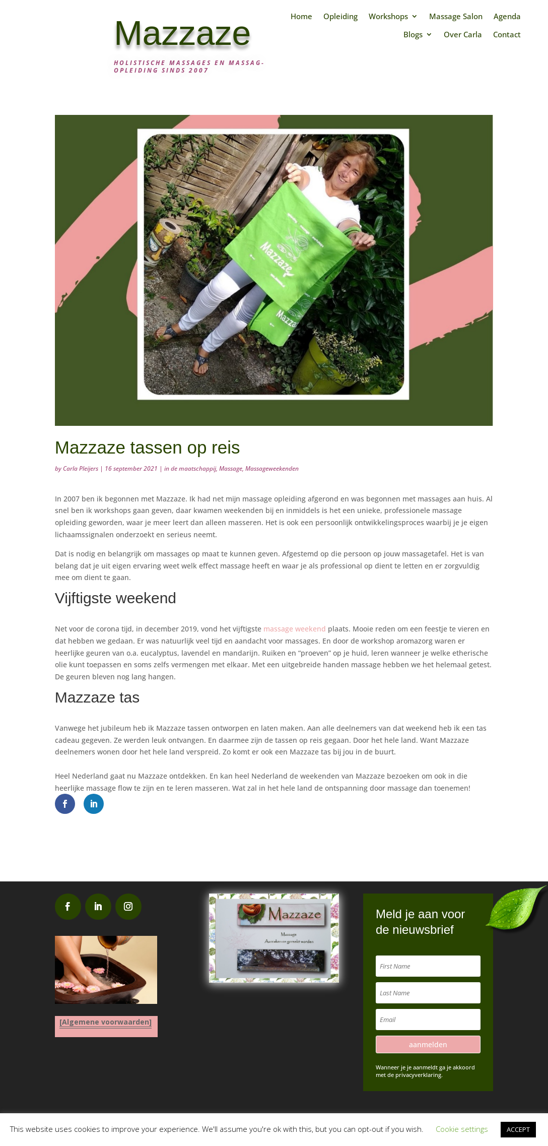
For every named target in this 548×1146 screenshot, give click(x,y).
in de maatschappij (190, 468)
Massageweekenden (272, 468)
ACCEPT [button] (518, 1129)
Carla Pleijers (80, 468)
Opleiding (340, 16)
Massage (230, 468)
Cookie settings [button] (462, 1129)
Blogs (413, 34)
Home (301, 16)
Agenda (507, 16)
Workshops (388, 16)
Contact (507, 34)
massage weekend (294, 628)
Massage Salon (456, 16)
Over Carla (463, 34)
